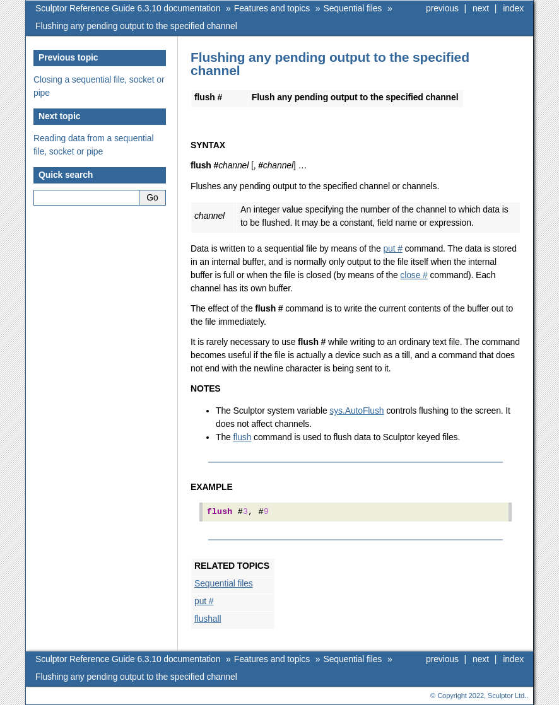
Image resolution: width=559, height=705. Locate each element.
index (513, 8)
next (481, 8)
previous (442, 8)
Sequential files (352, 8)
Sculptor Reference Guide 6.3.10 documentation (127, 8)
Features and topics (272, 8)
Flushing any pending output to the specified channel (136, 26)
